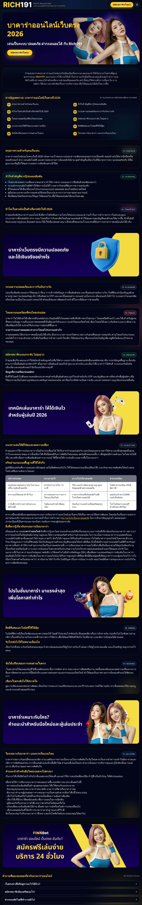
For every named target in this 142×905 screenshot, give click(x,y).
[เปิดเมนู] (137, 4)
